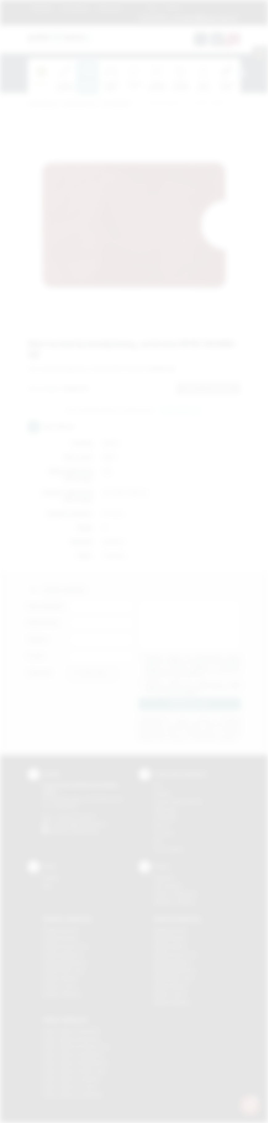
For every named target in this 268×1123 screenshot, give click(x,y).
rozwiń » (191, 692)
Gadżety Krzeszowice (66, 946)
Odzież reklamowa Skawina (71, 1078)
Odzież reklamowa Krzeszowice (76, 1046)
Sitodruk (162, 793)
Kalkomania (165, 809)
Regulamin (42, 7)
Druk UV (162, 825)
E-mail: (36, 656)
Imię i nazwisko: (46, 606)
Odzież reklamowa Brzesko (71, 1031)
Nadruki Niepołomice (175, 970)
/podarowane (84, 831)
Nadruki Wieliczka (172, 1002)
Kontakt (172, 7)
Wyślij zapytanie (180, 410)
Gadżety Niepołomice (65, 962)
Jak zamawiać (74, 7)
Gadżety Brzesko (61, 938)
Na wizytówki (116, 104)
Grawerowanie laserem (178, 801)
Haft (158, 841)
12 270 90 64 (153, 18)
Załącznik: (40, 673)
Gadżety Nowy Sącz (64, 970)
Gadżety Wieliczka (62, 994)
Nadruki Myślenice (173, 962)
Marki (134, 7)
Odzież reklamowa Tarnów (71, 1086)
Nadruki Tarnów (170, 994)
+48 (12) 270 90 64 (75, 816)
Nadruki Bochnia (170, 930)
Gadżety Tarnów (60, 986)
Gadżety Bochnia (60, 930)
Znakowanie (109, 7)
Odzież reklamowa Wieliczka (73, 1094)
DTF (158, 785)
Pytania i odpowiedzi (175, 893)
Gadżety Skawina (61, 978)
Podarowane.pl (43, 104)
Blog (152, 7)
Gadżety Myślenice (63, 954)
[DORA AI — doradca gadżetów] (249, 1104)
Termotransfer (169, 849)
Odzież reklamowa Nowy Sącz (74, 1070)
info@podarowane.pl (85, 824)
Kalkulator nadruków (175, 901)
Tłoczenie (164, 833)
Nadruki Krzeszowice (176, 954)
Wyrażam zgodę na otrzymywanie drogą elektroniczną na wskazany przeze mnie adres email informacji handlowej (193, 687)
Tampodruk (166, 817)
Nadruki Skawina (171, 986)
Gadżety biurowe (80, 104)
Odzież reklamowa (65, 1019)
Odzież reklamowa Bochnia (71, 1039)
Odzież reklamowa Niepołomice (76, 1062)
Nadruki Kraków (170, 946)
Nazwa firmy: (43, 623)
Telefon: (38, 639)
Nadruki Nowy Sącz (174, 978)
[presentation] (240, 73)
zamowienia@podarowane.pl (204, 18)
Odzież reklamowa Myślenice (73, 1054)
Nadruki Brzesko (171, 938)
